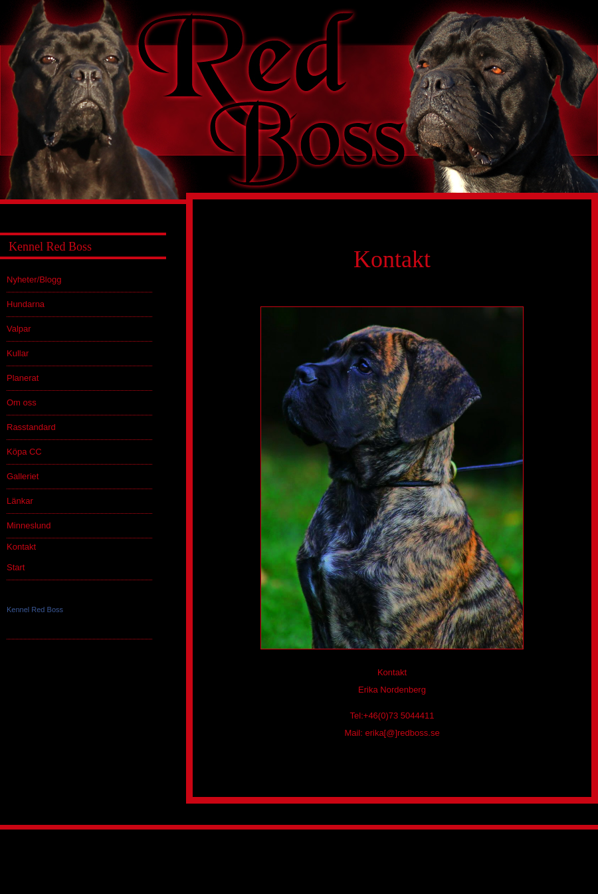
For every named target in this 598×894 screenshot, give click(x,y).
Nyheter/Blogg (34, 279)
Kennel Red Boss (35, 610)
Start (16, 567)
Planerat (23, 378)
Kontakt (21, 547)
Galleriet (23, 476)
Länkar (20, 501)
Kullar (18, 353)
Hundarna (26, 304)
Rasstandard (31, 427)
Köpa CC (24, 452)
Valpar (19, 329)
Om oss (22, 402)
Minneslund (29, 525)
